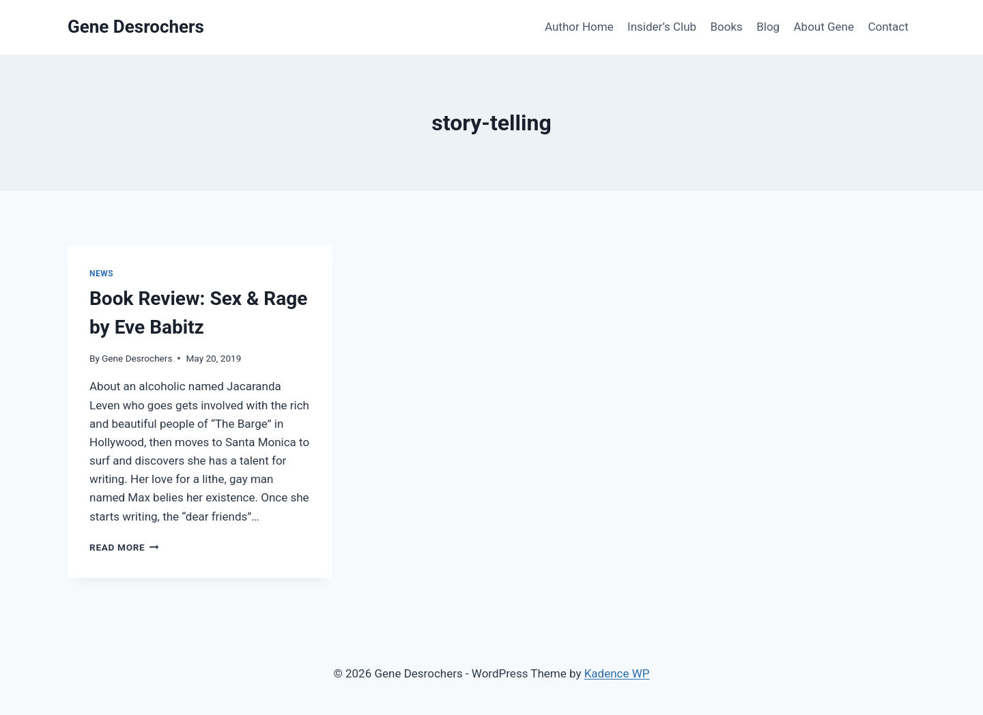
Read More (124, 547)
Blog (768, 26)
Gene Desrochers (137, 358)
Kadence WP (617, 673)
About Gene (824, 26)
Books (726, 26)
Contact (888, 26)
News (101, 273)
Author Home (579, 26)
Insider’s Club (661, 26)
